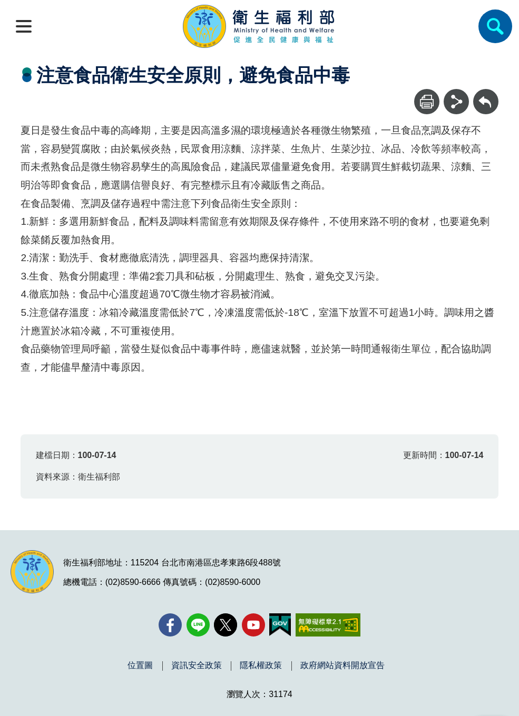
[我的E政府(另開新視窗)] (280, 625)
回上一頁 (485, 94)
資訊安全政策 (196, 665)
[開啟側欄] (24, 26)
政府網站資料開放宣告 (342, 665)
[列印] (426, 101)
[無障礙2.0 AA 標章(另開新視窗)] (328, 625)
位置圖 (140, 665)
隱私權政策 (261, 665)
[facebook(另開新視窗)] (170, 625)
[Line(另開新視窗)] (198, 625)
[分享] (456, 101)
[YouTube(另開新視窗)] (253, 625)
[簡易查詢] (495, 26)
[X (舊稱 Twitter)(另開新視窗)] (225, 625)
